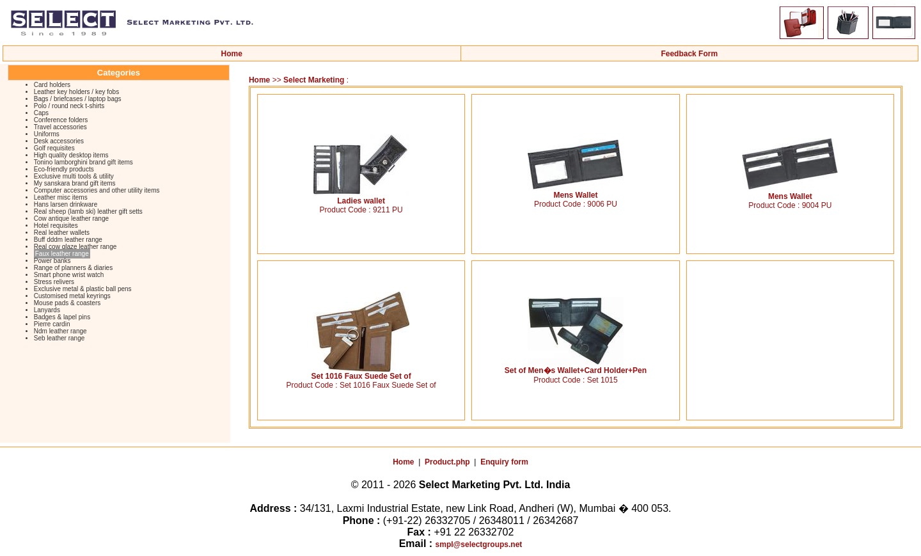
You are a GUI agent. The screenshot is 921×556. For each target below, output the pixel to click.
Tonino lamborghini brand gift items (83, 162)
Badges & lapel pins (62, 317)
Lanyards (47, 310)
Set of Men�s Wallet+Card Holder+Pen (576, 366)
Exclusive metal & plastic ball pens (83, 288)
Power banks (52, 260)
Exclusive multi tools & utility (74, 176)
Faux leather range (62, 253)
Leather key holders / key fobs (76, 91)
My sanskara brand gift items (75, 183)
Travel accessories (60, 127)
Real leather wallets (62, 232)
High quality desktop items (71, 155)
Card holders (52, 84)
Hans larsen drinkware (66, 204)
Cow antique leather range (71, 218)
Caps (41, 112)
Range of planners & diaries (73, 267)
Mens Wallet (576, 192)
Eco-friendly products (64, 169)
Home (231, 53)
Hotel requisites (56, 225)
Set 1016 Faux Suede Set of (361, 373)
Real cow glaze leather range (75, 246)
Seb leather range (59, 338)
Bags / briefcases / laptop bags (78, 98)
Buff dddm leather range (68, 239)
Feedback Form (689, 53)
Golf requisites (54, 148)
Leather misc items (61, 197)
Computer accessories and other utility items (97, 190)
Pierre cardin (52, 324)
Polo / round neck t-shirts (69, 105)
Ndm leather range (60, 331)
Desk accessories (59, 141)
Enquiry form (504, 461)
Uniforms (46, 134)
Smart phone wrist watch (69, 274)
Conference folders (61, 119)
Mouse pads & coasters (67, 302)
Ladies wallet (361, 197)
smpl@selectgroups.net (479, 544)
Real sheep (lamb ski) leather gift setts (88, 211)
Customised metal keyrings (72, 295)
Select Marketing (315, 79)
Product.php (447, 461)
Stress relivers (54, 281)
